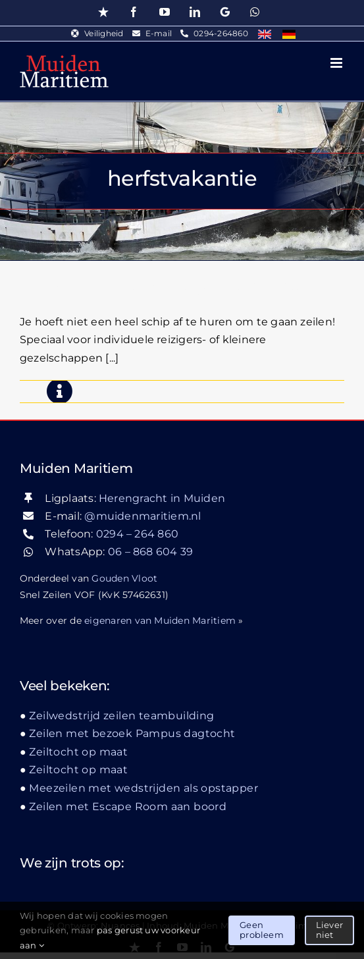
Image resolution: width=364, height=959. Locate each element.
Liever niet (329, 930)
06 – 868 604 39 (151, 551)
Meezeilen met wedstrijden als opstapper (181, 286)
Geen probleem (262, 930)
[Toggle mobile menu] (337, 63)
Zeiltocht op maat (78, 752)
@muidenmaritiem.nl (142, 516)
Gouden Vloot (124, 578)
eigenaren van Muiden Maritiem (160, 620)
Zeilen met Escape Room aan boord (127, 806)
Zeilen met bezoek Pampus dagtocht (132, 733)
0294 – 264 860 (137, 534)
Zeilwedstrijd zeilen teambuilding (121, 715)
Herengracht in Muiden (162, 498)
